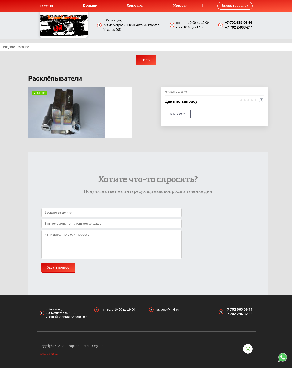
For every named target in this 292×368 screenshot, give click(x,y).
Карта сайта (49, 353)
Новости (180, 5)
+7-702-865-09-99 (239, 23)
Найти (146, 60)
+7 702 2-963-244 (239, 28)
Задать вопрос (58, 268)
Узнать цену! (177, 113)
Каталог (90, 5)
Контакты (135, 5)
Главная (46, 6)
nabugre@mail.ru (167, 309)
